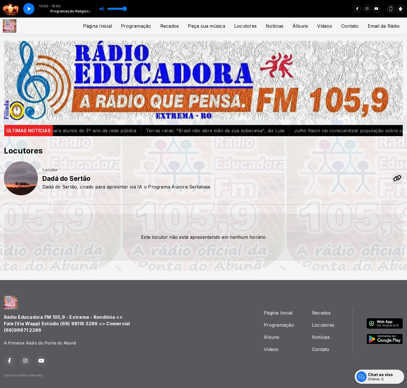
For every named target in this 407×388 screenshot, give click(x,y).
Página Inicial (97, 26)
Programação (136, 26)
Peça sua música (206, 26)
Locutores (245, 26)
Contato (350, 26)
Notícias (274, 26)
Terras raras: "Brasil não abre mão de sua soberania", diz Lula (226, 130)
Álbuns (300, 26)
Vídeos (324, 26)
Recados (169, 26)
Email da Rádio (384, 26)
